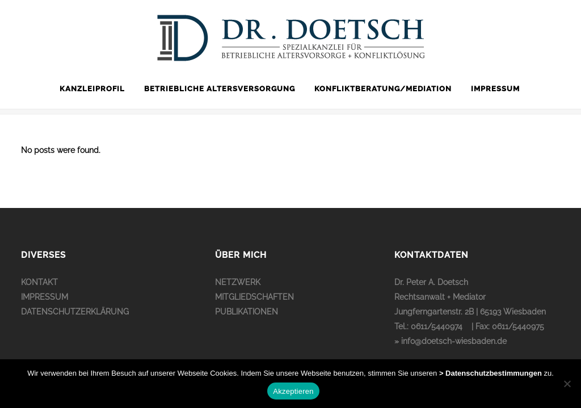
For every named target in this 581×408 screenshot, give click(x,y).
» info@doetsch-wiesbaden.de (450, 341)
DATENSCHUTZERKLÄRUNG (75, 311)
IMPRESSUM (44, 296)
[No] (566, 383)
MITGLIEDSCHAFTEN (254, 296)
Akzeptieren (293, 391)
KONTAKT (39, 282)
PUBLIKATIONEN (246, 311)
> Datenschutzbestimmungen (490, 373)
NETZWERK (237, 282)
